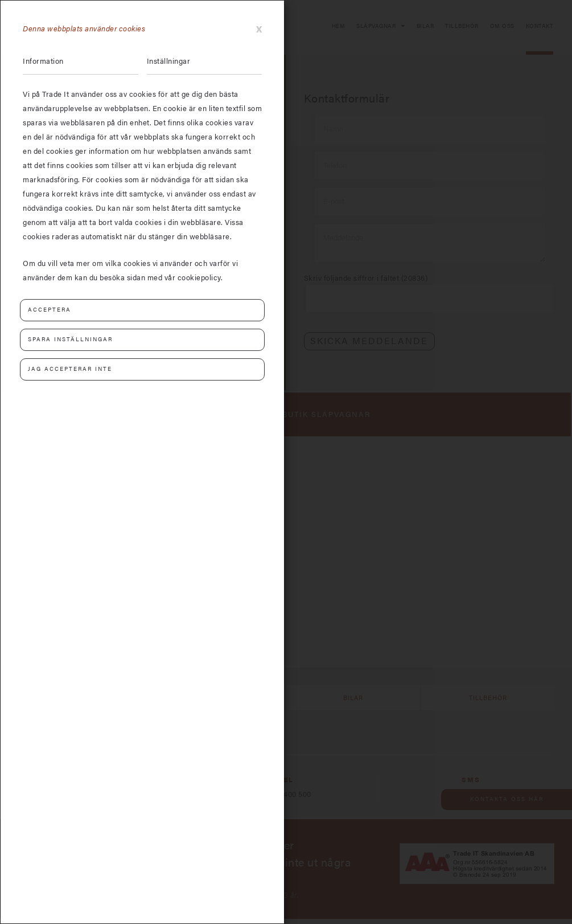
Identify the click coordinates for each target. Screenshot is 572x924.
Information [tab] (43, 61)
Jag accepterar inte (70, 369)
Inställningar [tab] (169, 61)
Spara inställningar (70, 340)
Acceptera (49, 310)
